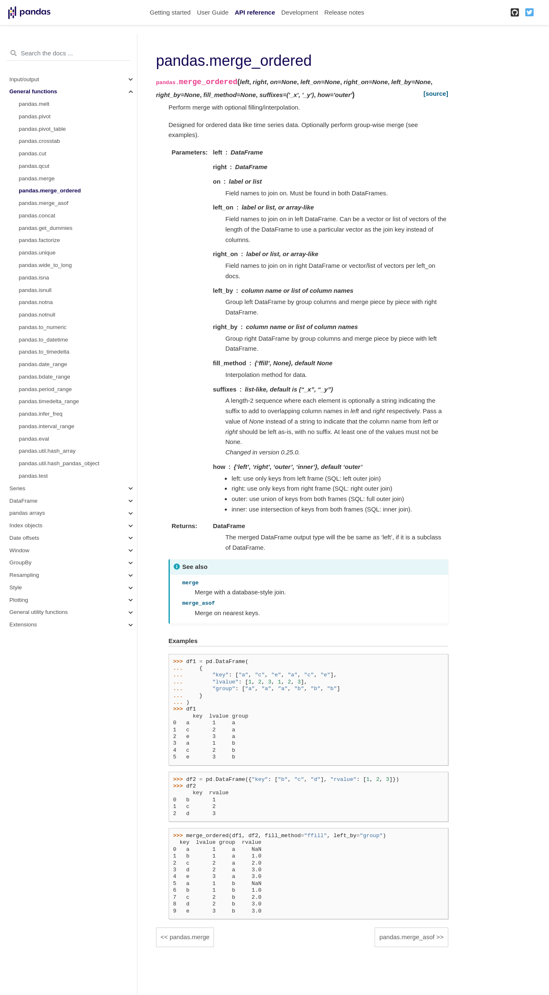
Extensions (23, 624)
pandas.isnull (35, 290)
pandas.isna (34, 277)
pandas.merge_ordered (50, 190)
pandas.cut (32, 153)
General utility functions (39, 612)
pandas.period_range (45, 389)
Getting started (170, 12)
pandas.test (33, 476)
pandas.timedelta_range (49, 401)
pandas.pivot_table (42, 129)
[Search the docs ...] (68, 53)
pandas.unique (37, 252)
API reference (255, 12)
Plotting (19, 600)
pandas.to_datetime (43, 340)
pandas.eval (34, 439)
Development (299, 12)
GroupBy (21, 562)
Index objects (26, 525)
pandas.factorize (39, 240)
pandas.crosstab (39, 141)
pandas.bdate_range (44, 377)
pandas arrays (27, 513)
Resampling (24, 575)
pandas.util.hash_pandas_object (59, 463)
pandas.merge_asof (43, 203)
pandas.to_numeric (43, 327)
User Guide (213, 12)
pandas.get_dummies (45, 228)
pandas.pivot (35, 116)
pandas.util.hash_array (47, 451)
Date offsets (25, 538)
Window (20, 550)
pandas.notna (36, 302)
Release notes (344, 12)
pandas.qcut (34, 166)
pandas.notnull (37, 315)
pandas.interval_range (47, 426)
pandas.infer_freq (40, 414)
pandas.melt (34, 104)
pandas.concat (37, 215)
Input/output (24, 79)
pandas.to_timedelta (44, 352)
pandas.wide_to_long (45, 265)
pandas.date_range (43, 364)
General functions (33, 91)
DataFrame (24, 501)
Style (16, 587)
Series (17, 488)
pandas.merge (37, 178)
